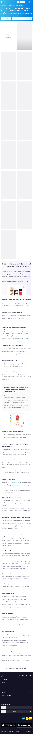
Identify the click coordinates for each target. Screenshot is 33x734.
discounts (22, 502)
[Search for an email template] (20, 19)
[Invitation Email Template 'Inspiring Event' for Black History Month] (8, 155)
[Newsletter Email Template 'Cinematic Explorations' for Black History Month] (24, 66)
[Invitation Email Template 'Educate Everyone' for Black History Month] (8, 66)
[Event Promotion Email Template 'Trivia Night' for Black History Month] (8, 215)
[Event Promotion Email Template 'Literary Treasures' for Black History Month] (24, 215)
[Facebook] (19, 675)
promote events (12, 462)
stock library (23, 563)
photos (13, 306)
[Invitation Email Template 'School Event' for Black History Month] (8, 185)
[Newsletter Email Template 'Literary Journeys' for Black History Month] (8, 125)
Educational (11, 5)
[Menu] (31, 2)
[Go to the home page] (5, 2)
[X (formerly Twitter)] (26, 675)
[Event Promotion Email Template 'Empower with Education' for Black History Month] (24, 36)
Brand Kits (21, 606)
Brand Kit (25, 338)
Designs (3, 18)
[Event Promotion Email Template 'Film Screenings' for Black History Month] (24, 125)
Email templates (4, 5)
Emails (8, 18)
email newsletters (15, 482)
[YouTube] (30, 675)
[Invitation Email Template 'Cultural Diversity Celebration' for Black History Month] (24, 185)
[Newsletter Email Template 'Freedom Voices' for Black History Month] (24, 96)
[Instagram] (23, 675)
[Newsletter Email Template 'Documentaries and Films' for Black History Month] (24, 155)
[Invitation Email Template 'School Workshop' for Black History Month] (8, 244)
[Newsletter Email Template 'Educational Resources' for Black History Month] (8, 96)
